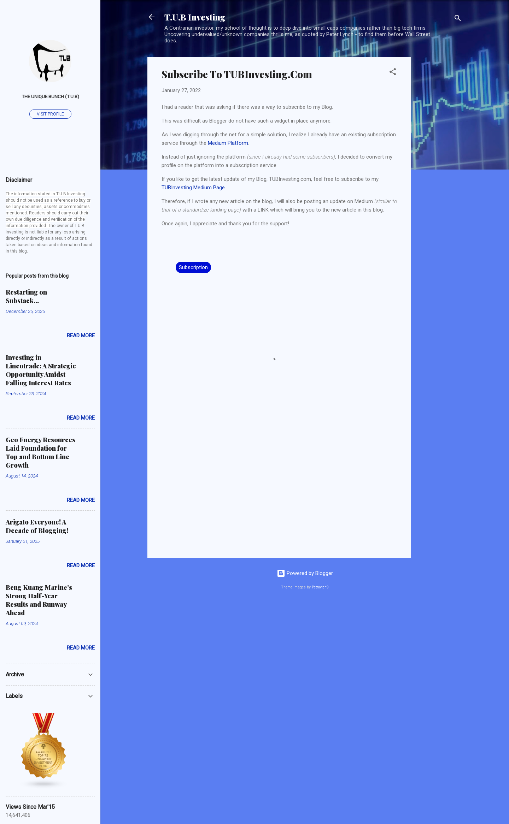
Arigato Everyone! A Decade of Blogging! (37, 526)
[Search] (458, 19)
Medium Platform (228, 143)
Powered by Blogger (305, 573)
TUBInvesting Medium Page (193, 187)
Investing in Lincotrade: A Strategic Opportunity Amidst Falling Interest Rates (41, 370)
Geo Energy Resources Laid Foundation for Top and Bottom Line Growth (40, 452)
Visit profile (50, 114)
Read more (81, 335)
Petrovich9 (320, 587)
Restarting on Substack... (26, 296)
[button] (392, 72)
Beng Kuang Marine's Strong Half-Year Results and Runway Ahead (39, 600)
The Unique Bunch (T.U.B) (50, 96)
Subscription (193, 267)
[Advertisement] (439, 163)
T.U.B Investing (194, 17)
